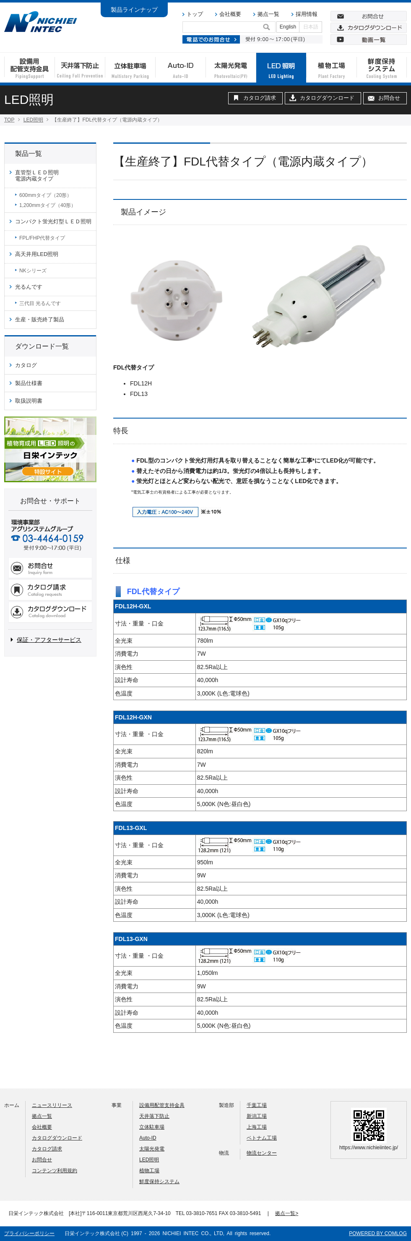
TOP (9, 120)
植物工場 (149, 1171)
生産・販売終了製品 (39, 319)
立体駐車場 (151, 1127)
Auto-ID (147, 1138)
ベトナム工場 (262, 1138)
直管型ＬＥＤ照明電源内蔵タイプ (37, 175)
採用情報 (306, 14)
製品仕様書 (28, 383)
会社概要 (230, 14)
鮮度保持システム (159, 1181)
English (288, 27)
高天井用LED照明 (36, 254)
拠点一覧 (268, 14)
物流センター (262, 1153)
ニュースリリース (52, 1105)
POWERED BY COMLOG (378, 1233)
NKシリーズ (33, 271)
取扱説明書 (28, 401)
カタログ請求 (259, 98)
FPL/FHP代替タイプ (42, 238)
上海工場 (257, 1127)
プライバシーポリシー (29, 1233)
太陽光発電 (151, 1149)
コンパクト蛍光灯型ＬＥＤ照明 (53, 221)
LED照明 (33, 120)
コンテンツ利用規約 (54, 1171)
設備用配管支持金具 (162, 1105)
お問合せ (389, 98)
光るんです (28, 287)
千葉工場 (257, 1105)
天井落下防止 (154, 1116)
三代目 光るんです (40, 303)
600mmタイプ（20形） (45, 195)
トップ (195, 14)
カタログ (26, 365)
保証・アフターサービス (49, 639)
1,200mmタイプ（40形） (47, 205)
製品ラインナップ (134, 9)
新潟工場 (257, 1116)
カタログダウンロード (327, 98)
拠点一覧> (286, 1213)
